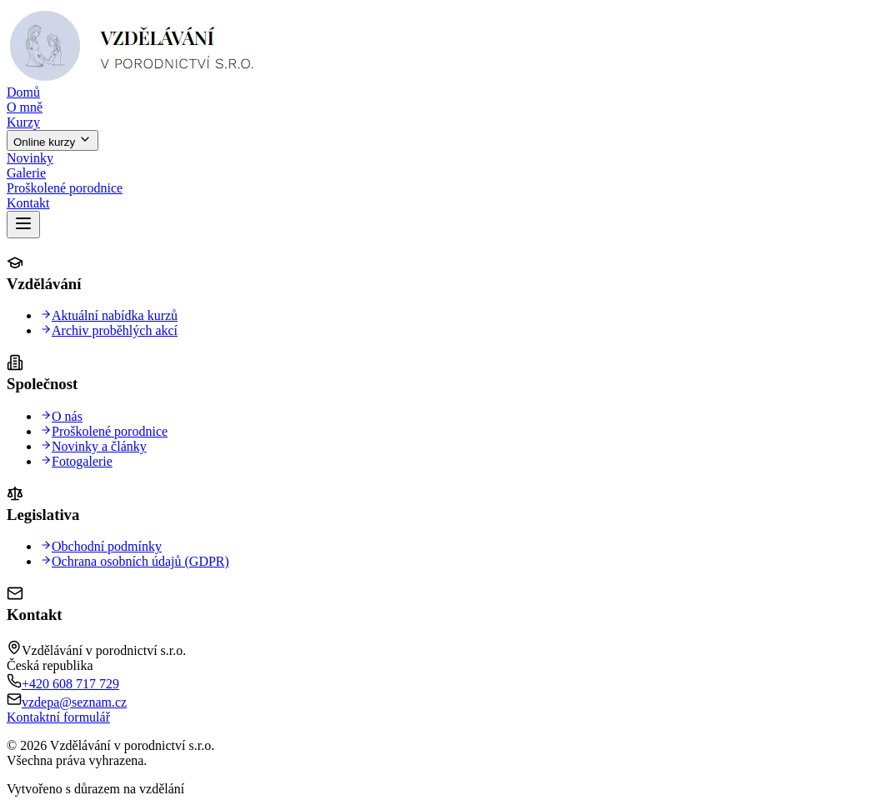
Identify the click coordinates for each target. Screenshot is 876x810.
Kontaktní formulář (58, 717)
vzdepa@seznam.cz (74, 702)
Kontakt (28, 203)
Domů (23, 92)
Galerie (26, 173)
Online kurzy (52, 140)
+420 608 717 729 (70, 684)
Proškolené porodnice (65, 188)
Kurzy (23, 122)
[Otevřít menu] (23, 224)
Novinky (30, 158)
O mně (25, 107)
